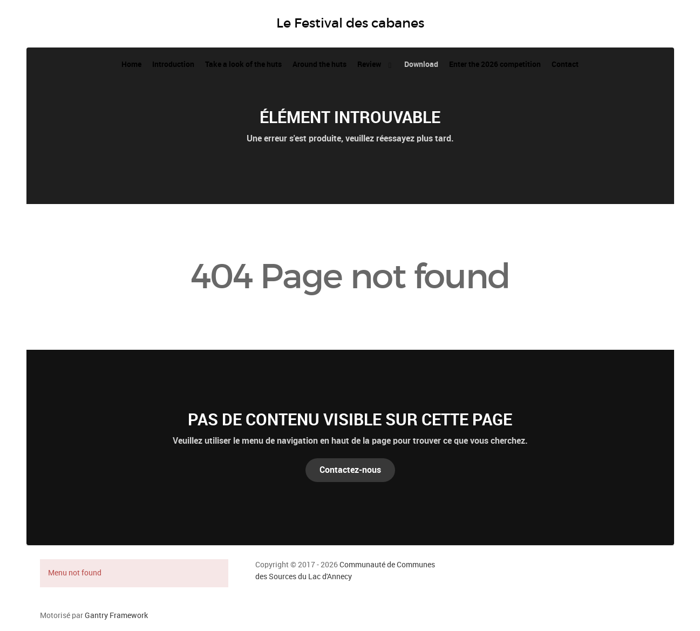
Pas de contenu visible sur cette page (350, 419)
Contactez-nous (350, 470)
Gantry (116, 615)
